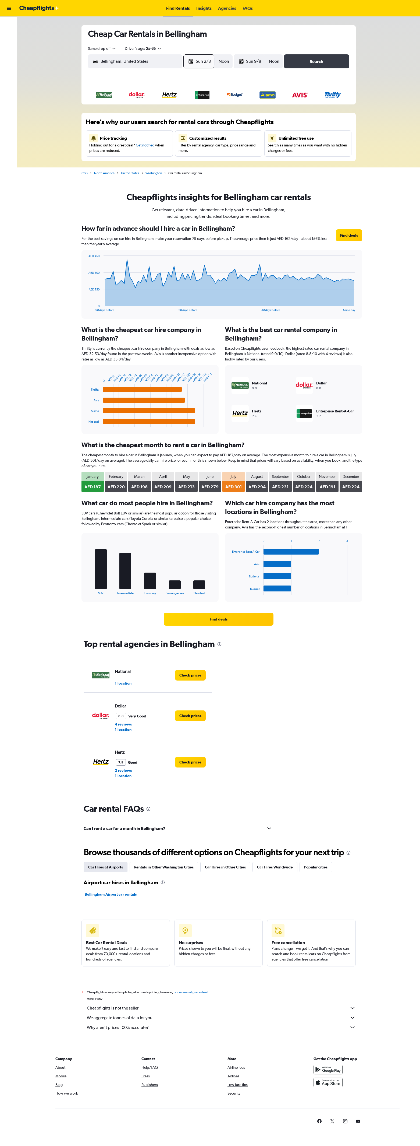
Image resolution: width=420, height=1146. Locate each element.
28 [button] (188, 163)
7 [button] (188, 124)
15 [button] (201, 137)
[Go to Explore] (9, 47)
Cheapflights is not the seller (222, 1008)
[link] (350, 235)
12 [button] (162, 137)
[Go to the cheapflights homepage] (39, 8)
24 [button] (136, 163)
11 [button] (149, 137)
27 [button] (175, 163)
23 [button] (123, 163)
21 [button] (188, 150)
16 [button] (124, 150)
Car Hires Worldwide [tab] (276, 867)
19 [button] (162, 150)
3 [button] (136, 124)
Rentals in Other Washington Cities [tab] (164, 867)
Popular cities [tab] (316, 867)
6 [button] (175, 124)
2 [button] (123, 124)
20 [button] (175, 150)
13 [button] (175, 137)
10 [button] (136, 137)
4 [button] (149, 124)
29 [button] (201, 163)
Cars (85, 173)
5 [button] (162, 124)
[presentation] (220, 644)
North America (105, 173)
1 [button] (201, 111)
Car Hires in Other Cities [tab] (226, 867)
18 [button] (149, 150)
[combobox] (103, 48)
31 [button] (136, 176)
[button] (9, 8)
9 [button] (123, 137)
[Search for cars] (9, 36)
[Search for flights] (9, 24)
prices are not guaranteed (192, 992)
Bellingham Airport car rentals (111, 894)
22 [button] (201, 150)
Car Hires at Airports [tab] (106, 867)
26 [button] (162, 163)
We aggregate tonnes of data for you (222, 1017)
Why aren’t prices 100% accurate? (222, 1027)
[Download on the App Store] (329, 1082)
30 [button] (123, 176)
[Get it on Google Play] (329, 1069)
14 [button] (188, 137)
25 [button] (149, 163)
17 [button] (136, 150)
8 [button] (201, 124)
